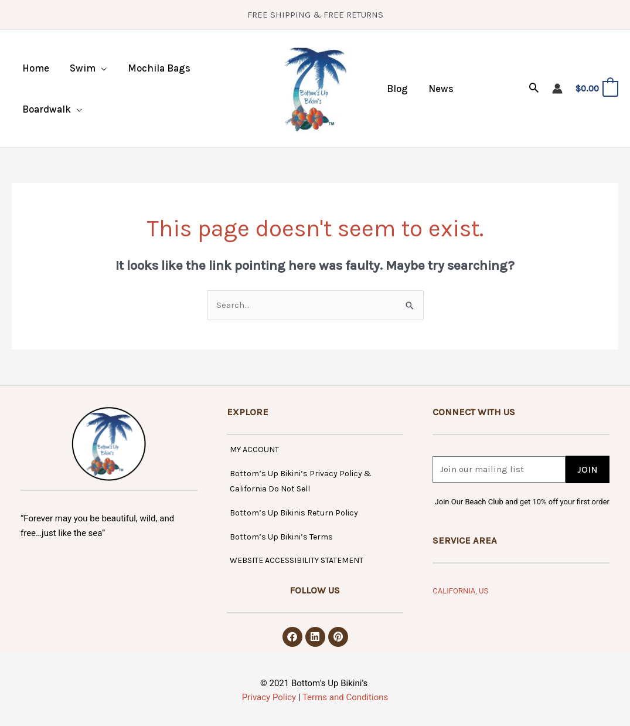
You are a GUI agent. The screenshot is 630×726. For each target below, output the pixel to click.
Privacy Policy (269, 697)
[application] (99, 68)
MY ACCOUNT (254, 449)
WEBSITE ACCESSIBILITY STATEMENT (296, 560)
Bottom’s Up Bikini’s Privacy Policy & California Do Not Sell (301, 481)
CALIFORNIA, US (460, 590)
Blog (396, 88)
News (439, 88)
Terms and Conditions (345, 697)
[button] (87, 68)
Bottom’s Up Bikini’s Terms (281, 537)
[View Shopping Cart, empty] (596, 89)
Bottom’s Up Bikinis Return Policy (294, 513)
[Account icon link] (557, 88)
